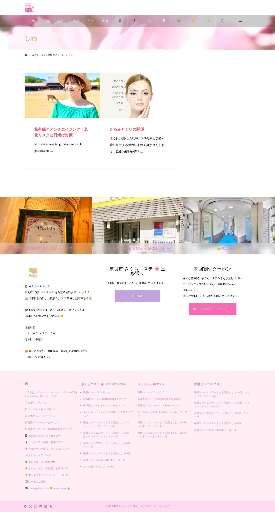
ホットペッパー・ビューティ (213, 309)
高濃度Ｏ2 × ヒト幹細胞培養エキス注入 (105, 399)
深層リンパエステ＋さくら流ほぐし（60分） (108, 453)
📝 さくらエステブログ (164, 23)
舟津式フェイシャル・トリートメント (104, 405)
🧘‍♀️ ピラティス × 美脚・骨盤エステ (135, 23)
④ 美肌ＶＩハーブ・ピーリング (91, 23)
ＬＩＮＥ (137, 296)
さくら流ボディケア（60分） (99, 466)
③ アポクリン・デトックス (76, 23)
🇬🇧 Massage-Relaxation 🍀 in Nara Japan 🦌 (240, 23)
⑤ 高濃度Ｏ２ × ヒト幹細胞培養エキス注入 (105, 23)
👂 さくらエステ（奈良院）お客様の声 (193, 23)
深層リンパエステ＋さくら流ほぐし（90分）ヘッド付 (108, 445)
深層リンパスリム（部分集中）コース (104, 459)
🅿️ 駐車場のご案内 (222, 23)
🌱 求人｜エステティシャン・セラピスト (208, 23)
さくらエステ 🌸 (104, 384)
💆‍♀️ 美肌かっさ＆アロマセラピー (120, 23)
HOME (26, 383)
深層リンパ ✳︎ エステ (208, 384)
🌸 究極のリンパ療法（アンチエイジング (149, 23)
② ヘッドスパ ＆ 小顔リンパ (61, 23)
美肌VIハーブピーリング (97, 392)
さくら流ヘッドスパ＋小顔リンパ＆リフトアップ (108, 414)
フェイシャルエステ (151, 384)
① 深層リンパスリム (47, 23)
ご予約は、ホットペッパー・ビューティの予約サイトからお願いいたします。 (32, 23)
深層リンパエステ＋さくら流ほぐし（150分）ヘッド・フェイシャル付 (106, 424)
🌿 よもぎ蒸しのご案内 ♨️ (178, 23)
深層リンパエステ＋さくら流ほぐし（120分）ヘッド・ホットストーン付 (106, 434)
